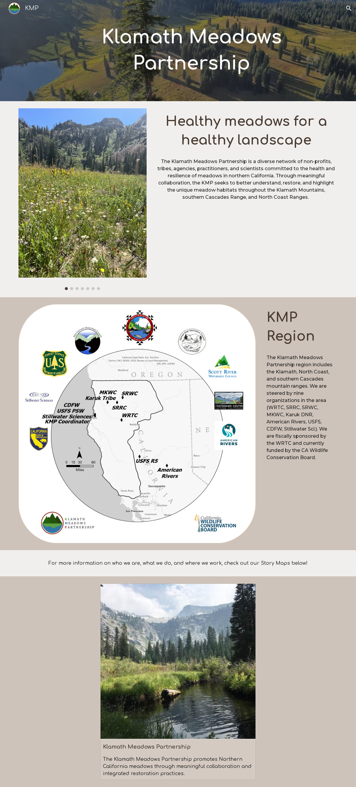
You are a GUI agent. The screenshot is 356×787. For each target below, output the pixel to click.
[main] (191, 50)
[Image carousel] (82, 199)
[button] (349, 8)
